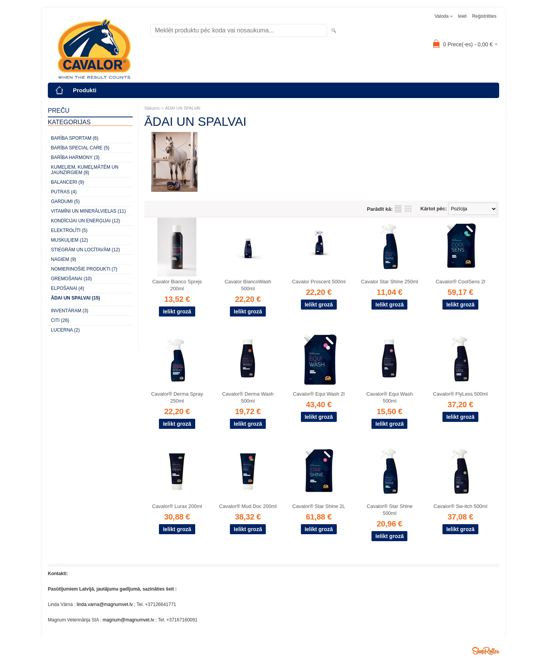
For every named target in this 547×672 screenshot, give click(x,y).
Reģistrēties (484, 16)
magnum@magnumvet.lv (128, 620)
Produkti (84, 90)
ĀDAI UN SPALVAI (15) (75, 298)
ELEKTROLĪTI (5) (69, 230)
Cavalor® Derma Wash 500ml (248, 397)
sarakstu (398, 208)
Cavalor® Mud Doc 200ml (248, 506)
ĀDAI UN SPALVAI (182, 108)
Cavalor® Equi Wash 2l (318, 394)
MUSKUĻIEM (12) (69, 240)
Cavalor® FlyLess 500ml (460, 394)
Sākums (152, 108)
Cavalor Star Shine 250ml (389, 281)
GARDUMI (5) (65, 201)
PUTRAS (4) (64, 192)
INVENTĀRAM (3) (69, 310)
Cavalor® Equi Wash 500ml (389, 397)
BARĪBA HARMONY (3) (75, 157)
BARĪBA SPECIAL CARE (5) (80, 148)
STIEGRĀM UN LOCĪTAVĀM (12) (85, 249)
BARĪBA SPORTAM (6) (74, 138)
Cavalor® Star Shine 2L (318, 506)
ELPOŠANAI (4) (67, 288)
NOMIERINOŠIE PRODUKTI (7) (84, 269)
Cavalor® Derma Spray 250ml (177, 397)
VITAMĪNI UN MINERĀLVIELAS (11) (88, 211)
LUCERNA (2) (65, 330)
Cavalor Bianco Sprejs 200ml (177, 285)
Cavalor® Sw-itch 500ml (461, 506)
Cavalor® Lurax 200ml (177, 506)
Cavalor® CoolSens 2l (460, 281)
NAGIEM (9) (63, 259)
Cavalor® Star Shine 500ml (390, 509)
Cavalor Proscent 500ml (319, 281)
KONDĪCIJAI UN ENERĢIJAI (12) (85, 220)
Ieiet (462, 16)
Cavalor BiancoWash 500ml (248, 285)
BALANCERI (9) (67, 182)
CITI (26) (60, 320)
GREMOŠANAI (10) (71, 278)
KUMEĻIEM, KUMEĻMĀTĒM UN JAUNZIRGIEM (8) (84, 169)
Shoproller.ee (485, 651)
